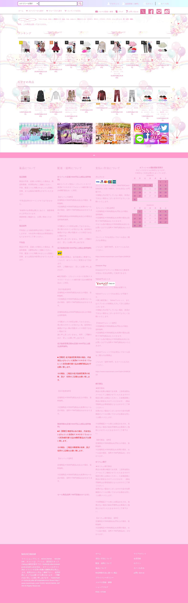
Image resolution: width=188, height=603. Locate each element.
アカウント (113, 4)
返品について (101, 568)
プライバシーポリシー (105, 578)
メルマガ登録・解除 (104, 12)
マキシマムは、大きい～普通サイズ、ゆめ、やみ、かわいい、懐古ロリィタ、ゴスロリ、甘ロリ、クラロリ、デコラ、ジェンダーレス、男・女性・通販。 (86, 19)
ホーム (20, 11)
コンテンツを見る (72, 11)
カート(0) (163, 4)
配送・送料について (104, 563)
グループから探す (53, 11)
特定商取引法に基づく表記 (106, 573)
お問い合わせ (132, 12)
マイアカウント (140, 554)
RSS (97, 592)
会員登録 (137, 558)
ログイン (148, 4)
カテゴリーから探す (34, 11)
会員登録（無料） (131, 4)
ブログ (119, 12)
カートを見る (139, 568)
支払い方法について (104, 558)
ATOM (103, 592)
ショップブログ (102, 587)
